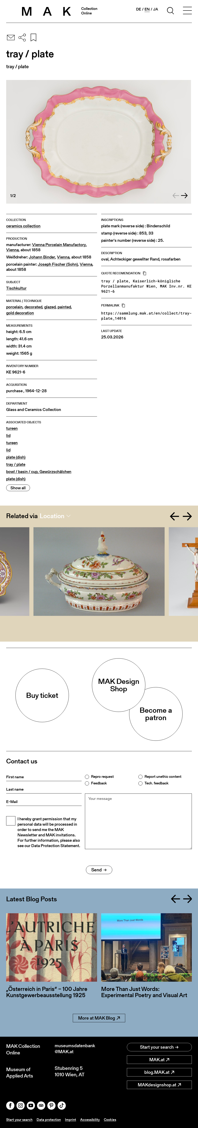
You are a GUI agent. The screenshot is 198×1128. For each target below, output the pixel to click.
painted (64, 307)
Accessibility (92, 1119)
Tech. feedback (156, 783)
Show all (18, 488)
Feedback (99, 783)
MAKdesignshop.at (159, 1085)
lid (8, 435)
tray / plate (15, 464)
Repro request (102, 776)
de (138, 9)
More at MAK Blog (99, 1018)
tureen (12, 428)
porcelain (14, 307)
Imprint (72, 1119)
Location (52, 516)
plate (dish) (15, 457)
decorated (33, 307)
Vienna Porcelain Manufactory (59, 244)
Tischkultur (16, 288)
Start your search (159, 1047)
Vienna (12, 249)
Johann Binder (42, 257)
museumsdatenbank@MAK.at (76, 1049)
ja (155, 9)
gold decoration (20, 313)
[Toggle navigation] (187, 11)
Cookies (113, 1119)
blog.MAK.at (159, 1072)
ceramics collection (23, 226)
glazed (50, 307)
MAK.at (159, 1059)
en (147, 9)
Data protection (50, 1119)
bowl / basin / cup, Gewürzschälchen (38, 471)
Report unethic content (163, 776)
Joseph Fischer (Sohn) (58, 264)
